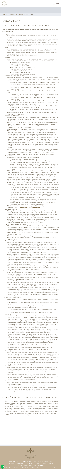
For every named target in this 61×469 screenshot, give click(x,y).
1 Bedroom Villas (13, 461)
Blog (55, 467)
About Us (16, 467)
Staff (33, 467)
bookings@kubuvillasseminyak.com (30, 207)
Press (38, 463)
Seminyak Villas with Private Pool (15, 14)
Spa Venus (11, 463)
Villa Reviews (29, 463)
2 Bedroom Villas (26, 461)
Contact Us (7, 467)
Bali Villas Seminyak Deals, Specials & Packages (30, 465)
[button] (58, 4)
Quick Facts (25, 467)
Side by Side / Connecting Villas (43, 461)
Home (3, 14)
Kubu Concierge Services (44, 467)
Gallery (51, 463)
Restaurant (20, 463)
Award (44, 463)
